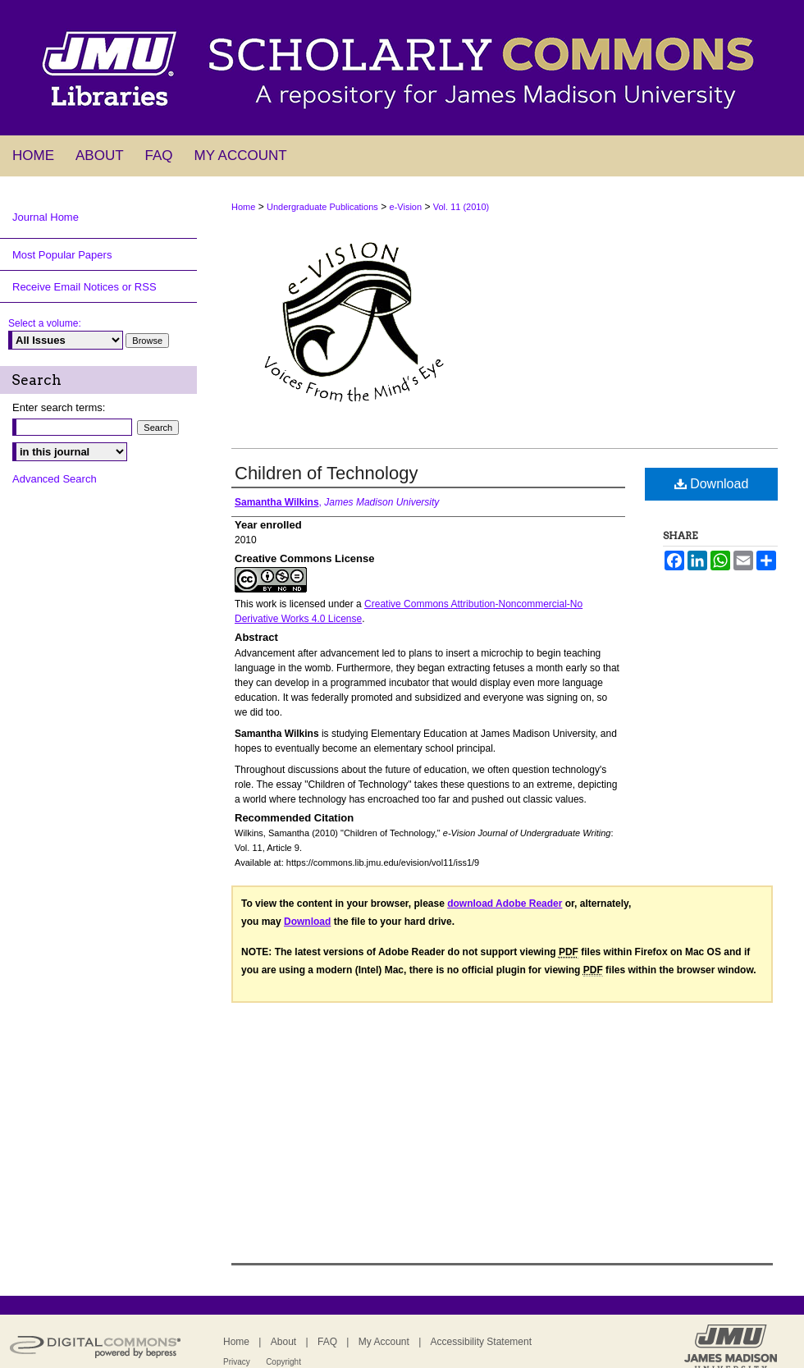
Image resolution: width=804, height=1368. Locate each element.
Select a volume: (44, 323)
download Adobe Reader (504, 903)
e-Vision (406, 207)
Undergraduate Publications (322, 207)
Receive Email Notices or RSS (84, 287)
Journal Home (45, 217)
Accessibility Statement (481, 1341)
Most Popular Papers (62, 255)
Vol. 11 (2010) (461, 207)
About (283, 1341)
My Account (384, 1341)
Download (711, 484)
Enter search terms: (58, 407)
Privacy (236, 1361)
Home (243, 207)
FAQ (327, 1341)
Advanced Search (54, 479)
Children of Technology (326, 473)
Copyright (283, 1361)
